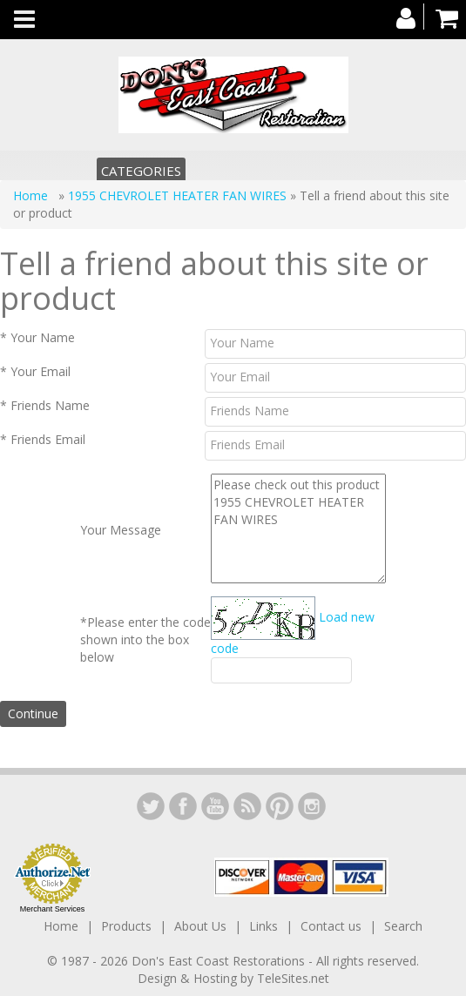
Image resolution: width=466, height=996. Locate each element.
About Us (200, 926)
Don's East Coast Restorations (220, 960)
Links (263, 926)
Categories (141, 170)
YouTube (215, 806)
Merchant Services (52, 909)
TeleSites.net (293, 978)
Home (32, 195)
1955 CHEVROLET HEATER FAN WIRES (177, 195)
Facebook (183, 806)
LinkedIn (151, 806)
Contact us (331, 926)
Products (126, 926)
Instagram (312, 806)
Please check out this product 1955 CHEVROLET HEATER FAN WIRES (298, 528)
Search (403, 926)
